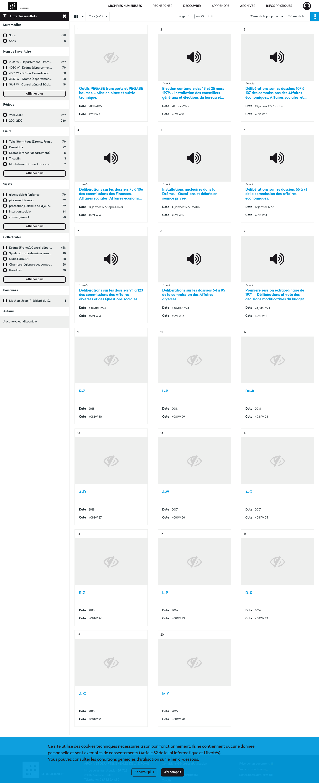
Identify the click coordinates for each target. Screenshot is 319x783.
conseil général (19, 217)
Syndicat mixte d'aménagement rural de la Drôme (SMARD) (49, 253)
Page (182, 16)
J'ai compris (172, 772)
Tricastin (15, 158)
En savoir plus (144, 772)
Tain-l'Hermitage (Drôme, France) (31, 141)
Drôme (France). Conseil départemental (35, 247)
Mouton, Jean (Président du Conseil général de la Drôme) (47, 300)
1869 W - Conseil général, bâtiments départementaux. (45, 84)
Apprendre (220, 6)
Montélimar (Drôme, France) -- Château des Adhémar (45, 164)
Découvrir (192, 6)
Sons (12, 41)
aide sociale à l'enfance (24, 194)
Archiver (247, 6)
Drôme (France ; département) (29, 153)
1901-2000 (16, 115)
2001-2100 (15, 120)
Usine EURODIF (19, 259)
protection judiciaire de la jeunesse (32, 206)
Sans (12, 35)
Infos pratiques (279, 6)
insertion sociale (20, 211)
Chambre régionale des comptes (31, 264)
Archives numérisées (125, 6)
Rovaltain (15, 270)
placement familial (21, 200)
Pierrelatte (16, 147)
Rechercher (162, 6)
